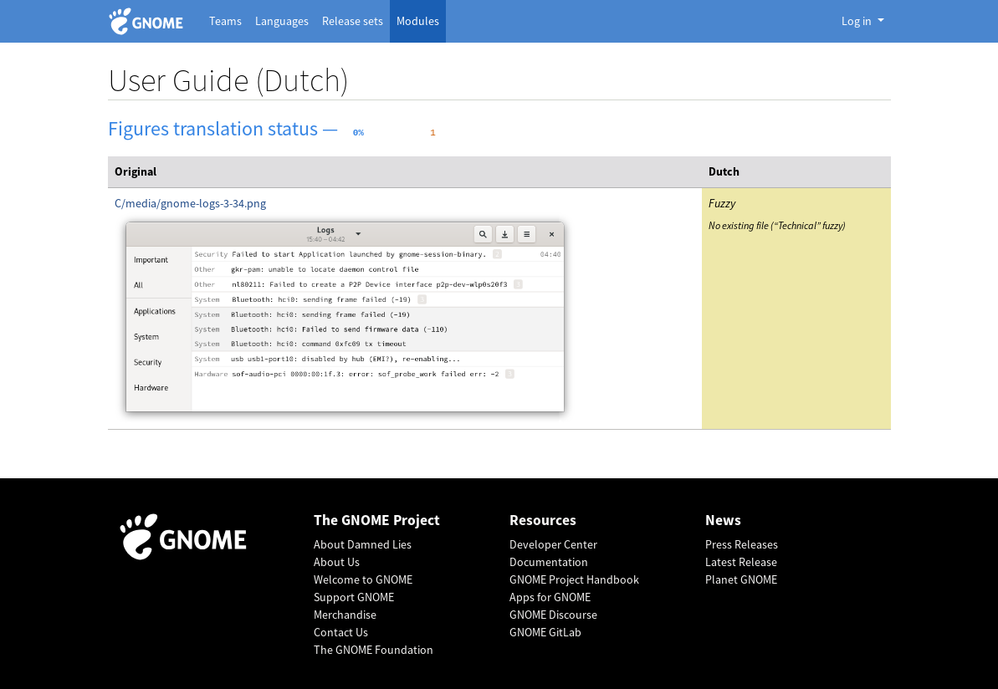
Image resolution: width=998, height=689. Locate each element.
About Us (337, 561)
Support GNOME (354, 597)
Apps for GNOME (550, 597)
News (723, 520)
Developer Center (553, 544)
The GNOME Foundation (373, 649)
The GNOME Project (377, 520)
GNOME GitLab (545, 632)
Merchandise (345, 614)
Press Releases (741, 544)
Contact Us (341, 632)
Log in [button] (858, 20)
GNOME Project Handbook (574, 579)
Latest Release (741, 561)
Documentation (548, 561)
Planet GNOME (741, 579)
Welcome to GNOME (363, 579)
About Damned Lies (363, 544)
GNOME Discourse (553, 614)
